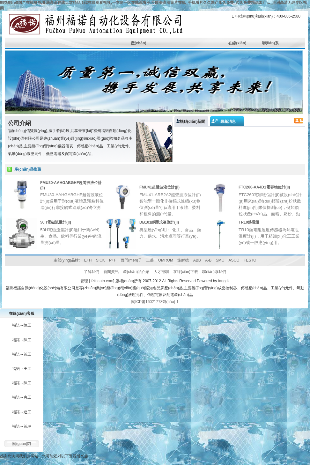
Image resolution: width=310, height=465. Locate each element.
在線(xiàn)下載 (185, 271)
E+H (88, 260)
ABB (197, 260)
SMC (220, 260)
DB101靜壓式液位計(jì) (159, 222)
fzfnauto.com (102, 281)
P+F (112, 260)
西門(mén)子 (131, 260)
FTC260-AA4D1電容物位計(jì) (264, 187)
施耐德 (183, 260)
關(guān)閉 (21, 443)
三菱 (150, 260)
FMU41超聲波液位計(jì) (159, 187)
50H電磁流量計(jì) (55, 222)
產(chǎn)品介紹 (136, 271)
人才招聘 (161, 271)
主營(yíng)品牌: (67, 260)
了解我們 (91, 271)
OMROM (165, 260)
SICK (100, 260)
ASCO (234, 260)
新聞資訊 (111, 271)
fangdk (224, 281)
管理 (84, 281)
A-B (208, 260)
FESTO (250, 260)
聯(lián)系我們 (214, 271)
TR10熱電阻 (249, 222)
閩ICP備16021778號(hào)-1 (155, 301)
